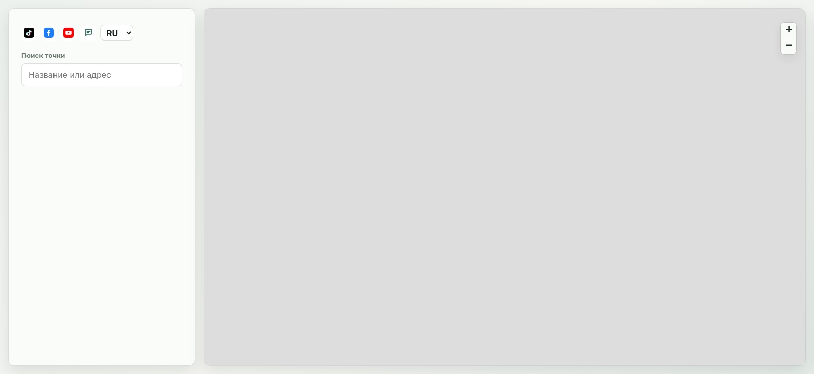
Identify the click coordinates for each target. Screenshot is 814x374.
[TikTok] (29, 33)
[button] (788, 30)
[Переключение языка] (116, 33)
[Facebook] (49, 33)
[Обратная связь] (88, 33)
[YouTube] (68, 33)
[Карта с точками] (504, 187)
